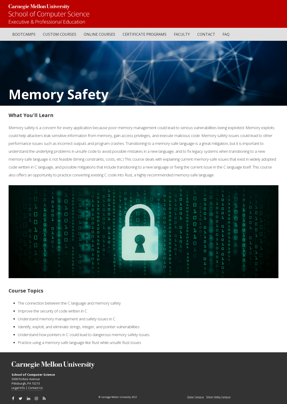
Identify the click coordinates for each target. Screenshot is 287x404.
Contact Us (35, 388)
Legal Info (18, 388)
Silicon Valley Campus (218, 397)
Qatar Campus (195, 397)
